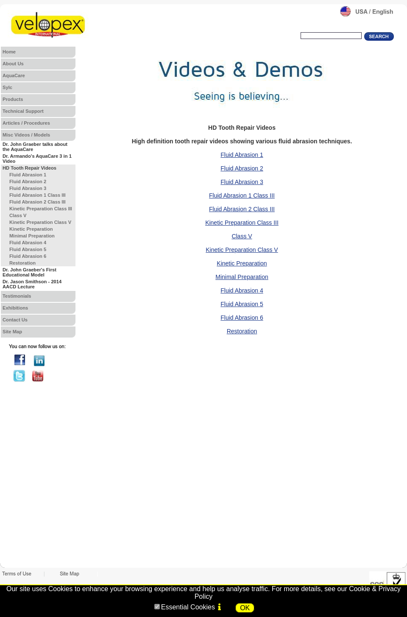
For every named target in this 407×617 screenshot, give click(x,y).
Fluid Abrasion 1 (241, 154)
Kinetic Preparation (242, 263)
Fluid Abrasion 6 (241, 317)
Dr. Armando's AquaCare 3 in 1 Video (37, 159)
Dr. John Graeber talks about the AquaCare (35, 147)
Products (13, 99)
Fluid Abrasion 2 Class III (242, 209)
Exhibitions (15, 307)
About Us (13, 63)
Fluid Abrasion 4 (241, 290)
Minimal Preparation (241, 277)
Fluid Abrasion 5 (241, 304)
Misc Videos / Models (26, 134)
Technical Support (23, 111)
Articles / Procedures (26, 123)
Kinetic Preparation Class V (242, 249)
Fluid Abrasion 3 (241, 182)
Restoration (242, 331)
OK (245, 607)
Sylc (7, 87)
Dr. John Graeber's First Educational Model (29, 272)
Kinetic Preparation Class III (242, 222)
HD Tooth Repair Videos (29, 167)
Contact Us (15, 319)
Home (9, 51)
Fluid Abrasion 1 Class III (242, 195)
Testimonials (17, 296)
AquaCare (14, 75)
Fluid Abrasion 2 (241, 168)
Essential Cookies (188, 607)
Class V (241, 236)
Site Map (12, 331)
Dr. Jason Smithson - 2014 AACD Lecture (32, 284)
